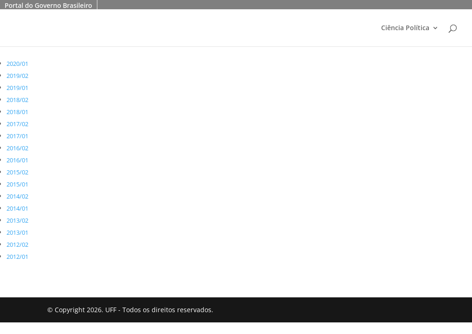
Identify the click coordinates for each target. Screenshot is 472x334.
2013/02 (17, 220)
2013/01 (17, 232)
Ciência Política (405, 28)
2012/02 (17, 244)
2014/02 (17, 196)
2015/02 (17, 172)
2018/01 (17, 112)
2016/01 (17, 160)
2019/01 (17, 88)
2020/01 (17, 63)
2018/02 (17, 100)
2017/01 (17, 136)
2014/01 (17, 208)
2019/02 (17, 75)
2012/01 (17, 256)
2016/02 (17, 148)
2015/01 (17, 184)
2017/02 (17, 124)
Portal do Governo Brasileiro (48, 5)
